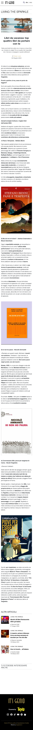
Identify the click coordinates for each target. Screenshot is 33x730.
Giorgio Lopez (17, 56)
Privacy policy (12, 723)
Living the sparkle (14, 11)
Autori (5, 723)
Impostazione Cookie (23, 723)
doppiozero (19, 725)
